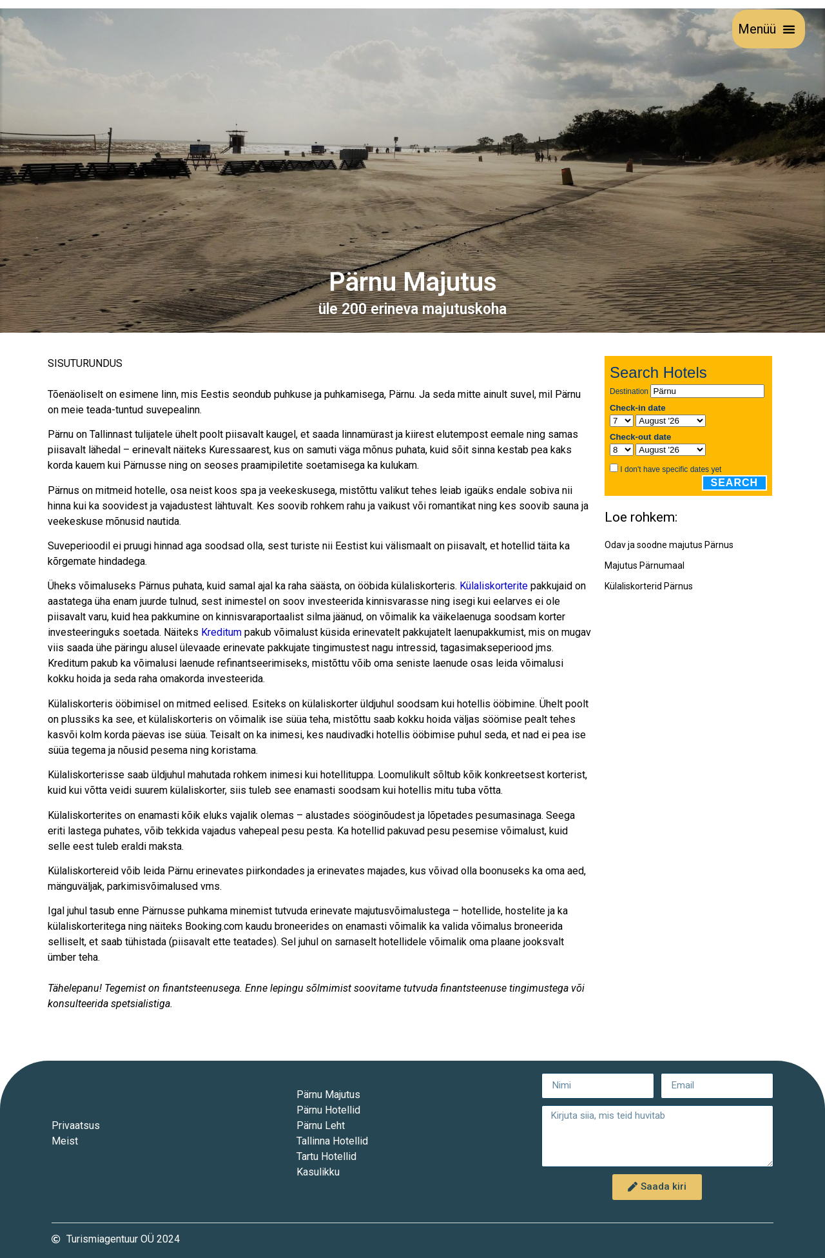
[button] (789, 29)
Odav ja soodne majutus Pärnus (669, 545)
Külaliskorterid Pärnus (649, 586)
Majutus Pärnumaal (644, 565)
